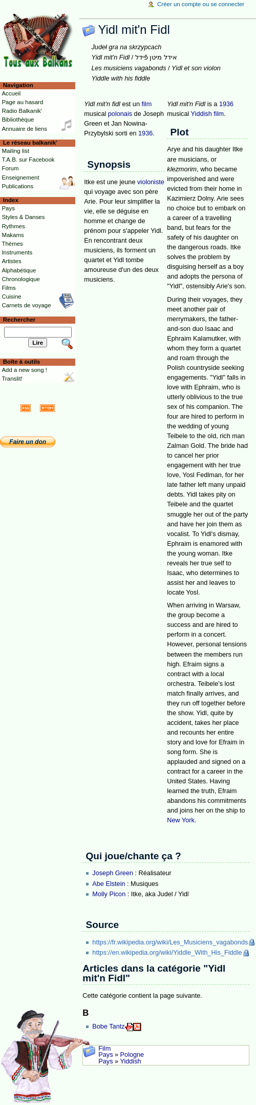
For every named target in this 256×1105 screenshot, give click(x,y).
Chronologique (21, 279)
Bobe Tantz (108, 1026)
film (147, 104)
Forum (10, 168)
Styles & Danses (23, 217)
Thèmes (12, 244)
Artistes (11, 261)
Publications (17, 186)
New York (181, 820)
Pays (105, 1054)
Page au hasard (22, 102)
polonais (120, 113)
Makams (13, 235)
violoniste (150, 182)
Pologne (132, 1054)
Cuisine (11, 296)
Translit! (12, 379)
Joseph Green (112, 873)
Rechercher (19, 320)
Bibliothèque (18, 119)
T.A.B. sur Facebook (28, 159)
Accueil (11, 93)
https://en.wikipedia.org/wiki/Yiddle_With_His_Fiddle (167, 952)
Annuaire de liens (24, 129)
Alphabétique (19, 270)
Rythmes (13, 226)
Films (8, 288)
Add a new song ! (24, 370)
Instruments (17, 252)
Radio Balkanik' (22, 111)
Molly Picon (108, 894)
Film (104, 1048)
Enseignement (20, 177)
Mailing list (15, 151)
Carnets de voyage (26, 305)
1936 (145, 133)
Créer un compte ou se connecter (200, 4)
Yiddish (201, 113)
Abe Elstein (108, 883)
